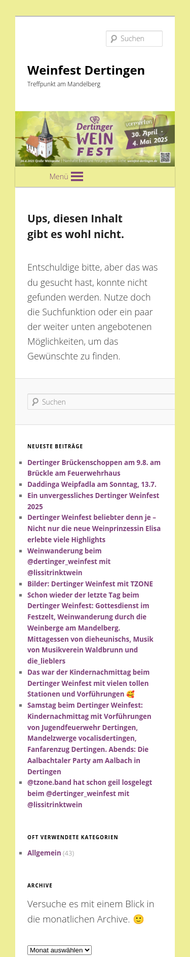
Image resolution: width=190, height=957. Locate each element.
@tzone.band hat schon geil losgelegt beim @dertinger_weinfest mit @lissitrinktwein (89, 793)
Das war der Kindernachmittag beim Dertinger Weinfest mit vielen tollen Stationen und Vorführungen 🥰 (88, 683)
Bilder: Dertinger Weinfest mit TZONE (90, 583)
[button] (58, 177)
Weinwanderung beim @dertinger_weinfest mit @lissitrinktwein (68, 562)
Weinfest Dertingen (86, 69)
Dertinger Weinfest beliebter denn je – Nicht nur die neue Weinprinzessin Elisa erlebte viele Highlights (94, 528)
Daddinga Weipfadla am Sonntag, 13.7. (92, 484)
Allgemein (44, 852)
